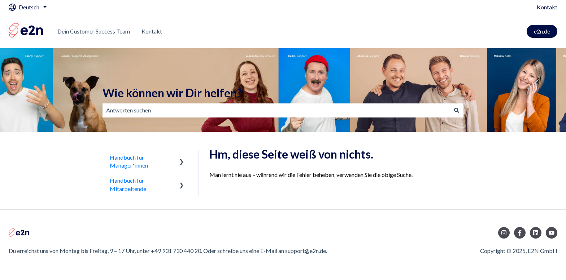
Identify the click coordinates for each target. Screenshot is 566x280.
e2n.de (542, 31)
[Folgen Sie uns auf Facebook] (520, 233)
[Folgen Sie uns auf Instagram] (504, 233)
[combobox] (276, 110)
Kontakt (547, 7)
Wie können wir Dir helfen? (172, 93)
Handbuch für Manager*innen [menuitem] (129, 161)
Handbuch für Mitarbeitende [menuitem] (128, 184)
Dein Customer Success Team (93, 31)
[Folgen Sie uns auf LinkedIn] (535, 233)
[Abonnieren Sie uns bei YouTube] (551, 233)
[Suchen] (456, 110)
